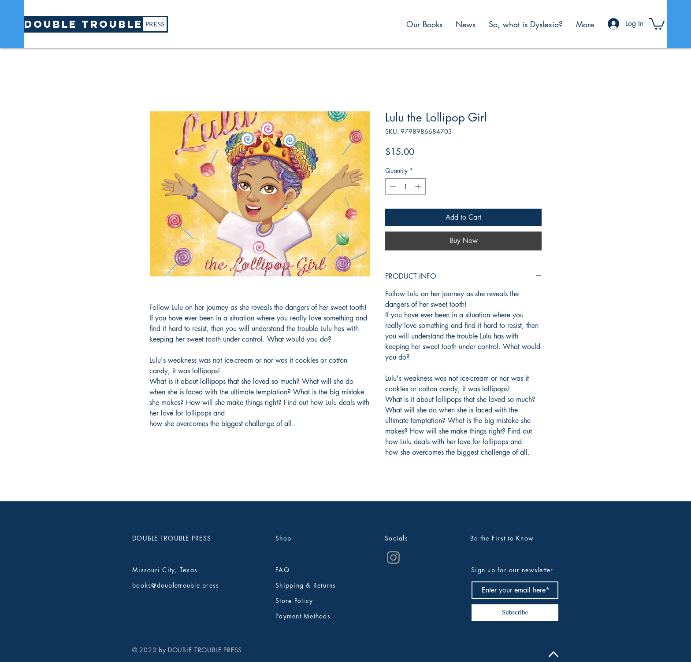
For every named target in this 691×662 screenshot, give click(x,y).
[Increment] (418, 186)
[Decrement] (392, 186)
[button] (657, 23)
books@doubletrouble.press (175, 585)
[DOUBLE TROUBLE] (83, 24)
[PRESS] (155, 24)
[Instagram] (393, 557)
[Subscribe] (515, 612)
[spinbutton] (405, 186)
